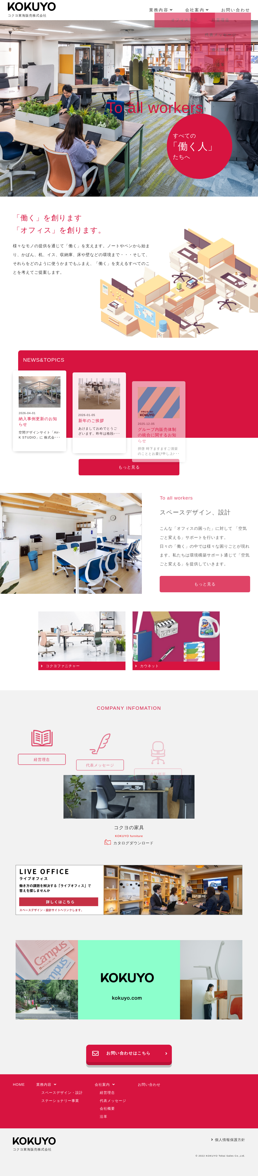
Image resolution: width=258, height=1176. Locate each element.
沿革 (103, 1117)
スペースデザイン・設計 (62, 1093)
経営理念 (107, 1093)
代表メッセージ (113, 1101)
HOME (19, 1084)
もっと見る (129, 467)
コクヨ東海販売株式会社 (32, 9)
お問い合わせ (235, 10)
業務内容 (46, 1084)
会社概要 (107, 1108)
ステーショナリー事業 (60, 1101)
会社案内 (105, 1084)
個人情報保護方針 (228, 1140)
